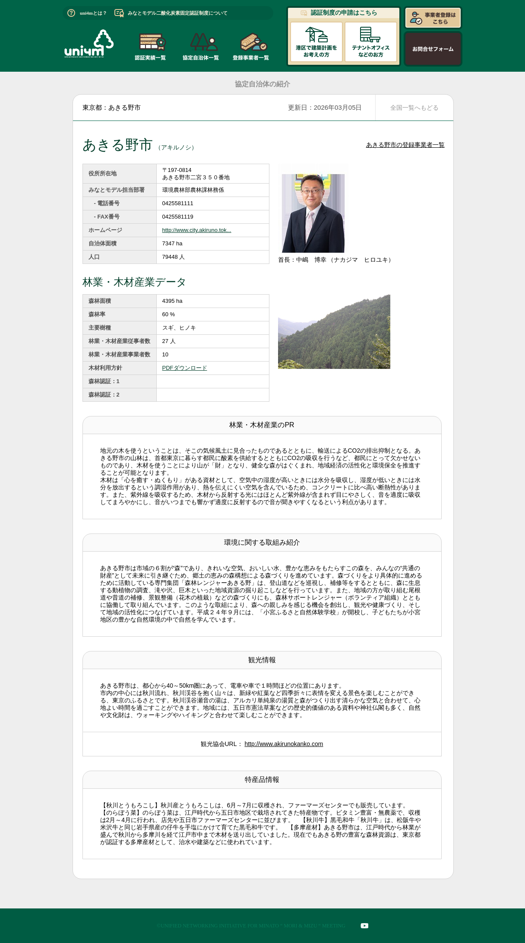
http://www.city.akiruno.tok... (196, 230)
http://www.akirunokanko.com (283, 743)
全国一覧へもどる (414, 107)
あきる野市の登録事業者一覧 (405, 144)
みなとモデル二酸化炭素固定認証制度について (178, 13)
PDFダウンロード (184, 368)
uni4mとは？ (93, 13)
